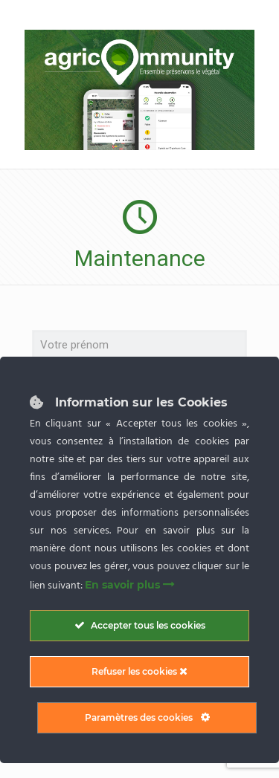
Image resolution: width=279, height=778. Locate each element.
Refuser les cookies (139, 671)
